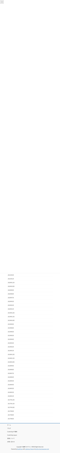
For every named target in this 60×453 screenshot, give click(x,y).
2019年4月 (11, 339)
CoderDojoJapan (12, 435)
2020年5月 (11, 301)
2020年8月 (11, 294)
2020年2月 (11, 305)
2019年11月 (11, 316)
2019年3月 (11, 343)
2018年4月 (11, 385)
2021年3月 (11, 275)
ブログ (9, 428)
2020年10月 (11, 286)
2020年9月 (11, 290)
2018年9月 (11, 366)
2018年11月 (11, 358)
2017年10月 (11, 407)
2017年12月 (11, 400)
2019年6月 (11, 332)
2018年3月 (11, 388)
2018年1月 (11, 396)
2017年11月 (11, 403)
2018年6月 (11, 377)
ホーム (9, 425)
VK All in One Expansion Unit (42, 449)
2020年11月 (11, 282)
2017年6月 (11, 419)
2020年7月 (11, 298)
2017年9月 (11, 411)
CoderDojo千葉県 (12, 432)
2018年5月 (11, 381)
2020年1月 (11, 309)
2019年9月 (11, 324)
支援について (11, 438)
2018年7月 (11, 373)
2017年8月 (11, 415)
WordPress (20, 449)
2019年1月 (11, 350)
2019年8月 (11, 328)
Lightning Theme (29, 449)
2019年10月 (11, 320)
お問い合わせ (11, 442)
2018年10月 (11, 362)
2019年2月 (11, 347)
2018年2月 (11, 392)
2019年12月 (11, 313)
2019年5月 (11, 335)
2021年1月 (11, 279)
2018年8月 (11, 369)
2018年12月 (11, 354)
